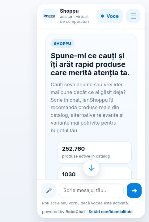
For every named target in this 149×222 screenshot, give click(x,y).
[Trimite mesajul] (134, 190)
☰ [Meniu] (133, 16)
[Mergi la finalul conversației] (91, 168)
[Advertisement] (22, 111)
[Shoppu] (49, 16)
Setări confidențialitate (111, 211)
